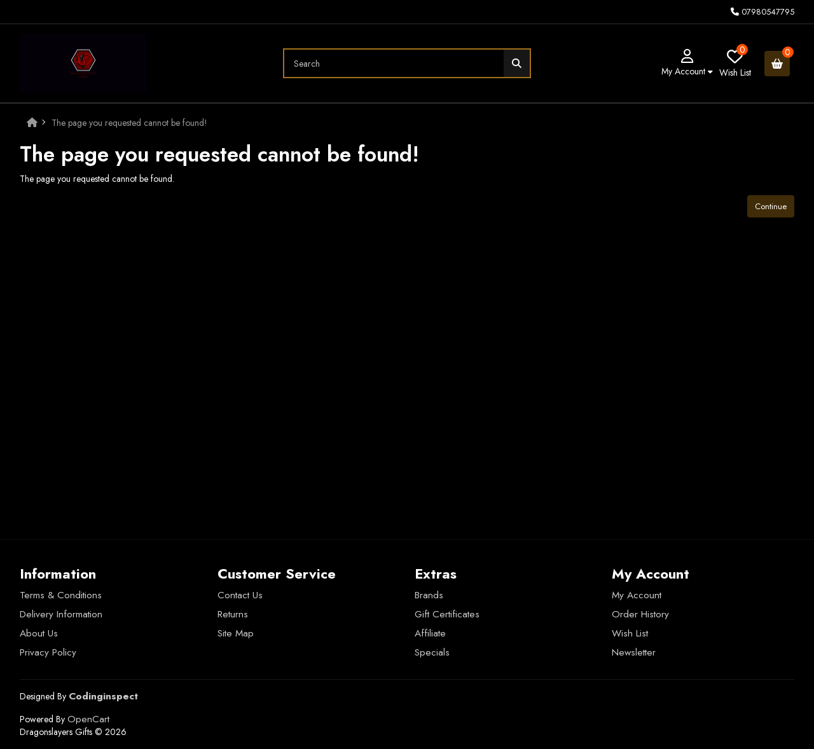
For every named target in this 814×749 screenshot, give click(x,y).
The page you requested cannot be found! (129, 122)
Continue (771, 206)
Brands (429, 595)
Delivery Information (61, 614)
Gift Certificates (447, 614)
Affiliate (430, 633)
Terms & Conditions (61, 595)
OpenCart (88, 719)
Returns (232, 614)
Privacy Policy (48, 652)
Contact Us (240, 595)
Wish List (630, 633)
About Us (39, 633)
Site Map (235, 633)
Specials (432, 652)
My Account (636, 595)
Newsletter (634, 652)
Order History (640, 614)
